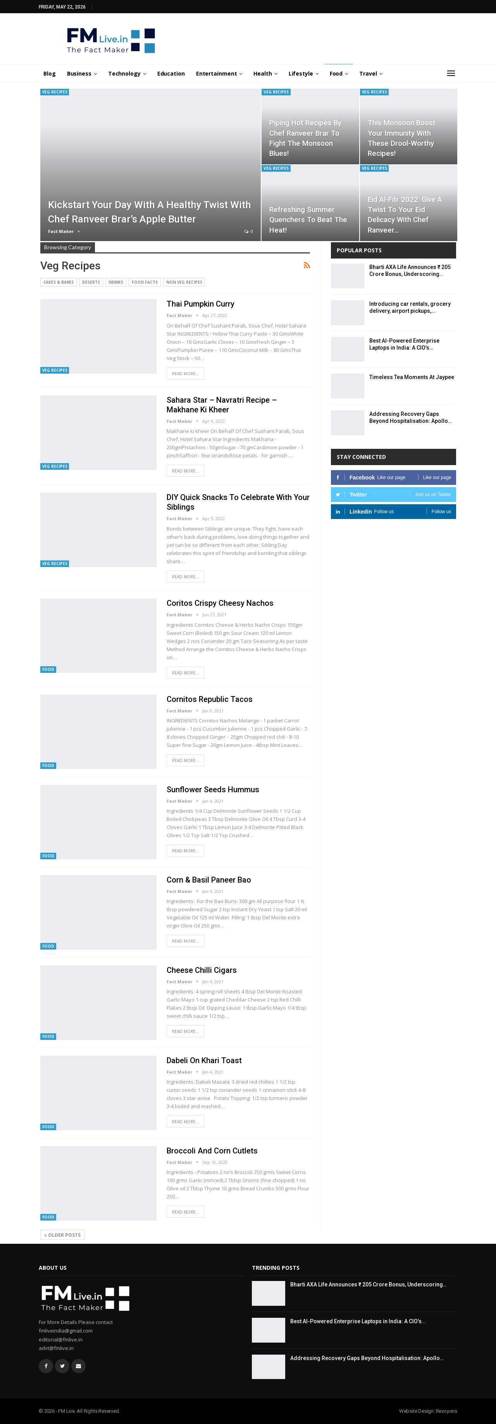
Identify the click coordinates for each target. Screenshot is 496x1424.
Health (262, 73)
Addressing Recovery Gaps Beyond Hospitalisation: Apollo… (367, 1358)
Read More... (185, 373)
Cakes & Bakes (58, 282)
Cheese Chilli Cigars (202, 970)
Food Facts (145, 282)
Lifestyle (301, 73)
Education (171, 73)
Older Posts (62, 1235)
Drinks (115, 282)
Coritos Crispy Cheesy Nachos (220, 603)
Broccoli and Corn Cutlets (212, 1150)
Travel (368, 73)
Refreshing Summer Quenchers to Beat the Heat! (308, 219)
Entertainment (216, 73)
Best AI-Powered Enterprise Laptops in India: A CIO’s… (357, 1321)
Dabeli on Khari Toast (204, 1060)
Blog (49, 73)
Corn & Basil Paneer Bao (209, 879)
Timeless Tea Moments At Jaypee (411, 377)
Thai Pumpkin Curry (200, 304)
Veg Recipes (54, 92)
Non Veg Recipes (184, 282)
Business (79, 73)
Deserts (91, 282)
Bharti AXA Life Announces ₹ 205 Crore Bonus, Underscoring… (368, 1284)
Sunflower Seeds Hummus (213, 789)
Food (336, 73)
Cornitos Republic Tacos (210, 699)
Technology (124, 73)
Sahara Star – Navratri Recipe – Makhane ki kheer (222, 404)
